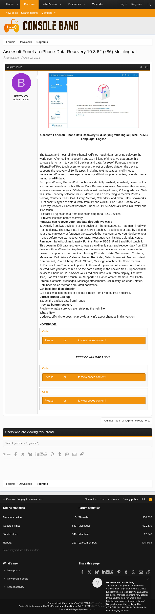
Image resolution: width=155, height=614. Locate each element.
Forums (29, 4)
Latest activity (16, 587)
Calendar (97, 4)
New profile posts (18, 578)
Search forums (29, 12)
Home (10, 4)
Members (46, 12)
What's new (50, 4)
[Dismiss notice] (147, 580)
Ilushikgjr (147, 542)
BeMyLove (12, 57)
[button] (17, 4)
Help (143, 498)
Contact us (91, 498)
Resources (74, 4)
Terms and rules (109, 498)
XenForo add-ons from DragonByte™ (65, 606)
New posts (12, 12)
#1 (146, 67)
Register (72, 340)
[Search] (149, 4)
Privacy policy (130, 498)
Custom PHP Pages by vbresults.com (77, 609)
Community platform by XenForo (77, 603)
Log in (59, 340)
